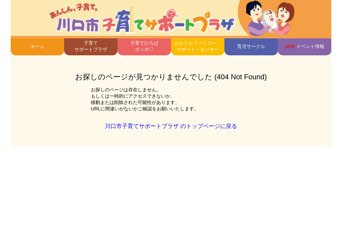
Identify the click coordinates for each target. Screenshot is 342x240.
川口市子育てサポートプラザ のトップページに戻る (171, 126)
